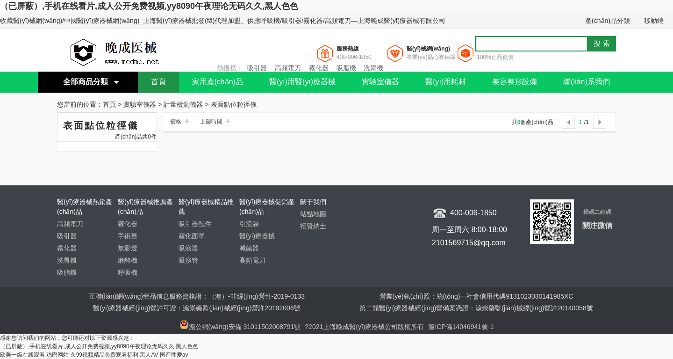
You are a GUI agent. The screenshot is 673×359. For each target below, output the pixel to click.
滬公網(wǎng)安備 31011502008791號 (240, 326)
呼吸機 (127, 272)
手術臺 (127, 236)
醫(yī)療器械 (257, 236)
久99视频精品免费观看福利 (104, 355)
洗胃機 (373, 68)
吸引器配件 (195, 223)
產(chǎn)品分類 (607, 20)
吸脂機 (346, 68)
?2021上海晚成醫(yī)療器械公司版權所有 (365, 326)
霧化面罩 (192, 236)
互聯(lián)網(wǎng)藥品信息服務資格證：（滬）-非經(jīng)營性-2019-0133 (197, 296)
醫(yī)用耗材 (445, 82)
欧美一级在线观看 (22, 355)
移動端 (654, 20)
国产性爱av (174, 355)
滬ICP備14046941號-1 (461, 326)
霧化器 (319, 68)
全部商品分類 (85, 82)
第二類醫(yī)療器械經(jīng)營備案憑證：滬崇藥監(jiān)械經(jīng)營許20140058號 (476, 308)
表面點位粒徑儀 (234, 105)
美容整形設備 (514, 82)
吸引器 (257, 68)
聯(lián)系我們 (586, 82)
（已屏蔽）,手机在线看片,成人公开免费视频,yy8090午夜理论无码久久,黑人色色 (149, 6)
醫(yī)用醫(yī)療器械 (302, 82)
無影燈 (127, 248)
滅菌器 (249, 248)
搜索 (603, 43)
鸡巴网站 (57, 355)
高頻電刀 (288, 68)
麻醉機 (127, 260)
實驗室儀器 (380, 82)
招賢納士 (313, 226)
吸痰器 (188, 248)
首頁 (158, 82)
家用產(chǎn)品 (217, 82)
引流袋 (249, 223)
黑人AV (149, 355)
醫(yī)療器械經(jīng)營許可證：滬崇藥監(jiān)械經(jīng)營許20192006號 (196, 308)
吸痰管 (188, 260)
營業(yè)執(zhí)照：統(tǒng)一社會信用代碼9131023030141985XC (476, 296)
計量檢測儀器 (183, 105)
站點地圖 (313, 214)
